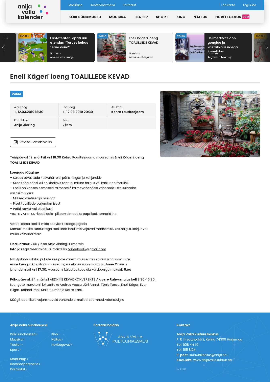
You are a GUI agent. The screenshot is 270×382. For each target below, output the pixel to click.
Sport (162, 16)
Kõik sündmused (85, 16)
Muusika (117, 16)
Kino (181, 16)
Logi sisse (249, 5)
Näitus (200, 16)
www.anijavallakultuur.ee (212, 360)
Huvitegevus (228, 16)
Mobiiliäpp (75, 5)
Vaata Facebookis (33, 142)
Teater (141, 16)
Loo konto (228, 5)
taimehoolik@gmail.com (87, 249)
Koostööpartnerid (103, 5)
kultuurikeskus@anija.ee (208, 355)
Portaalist (129, 5)
